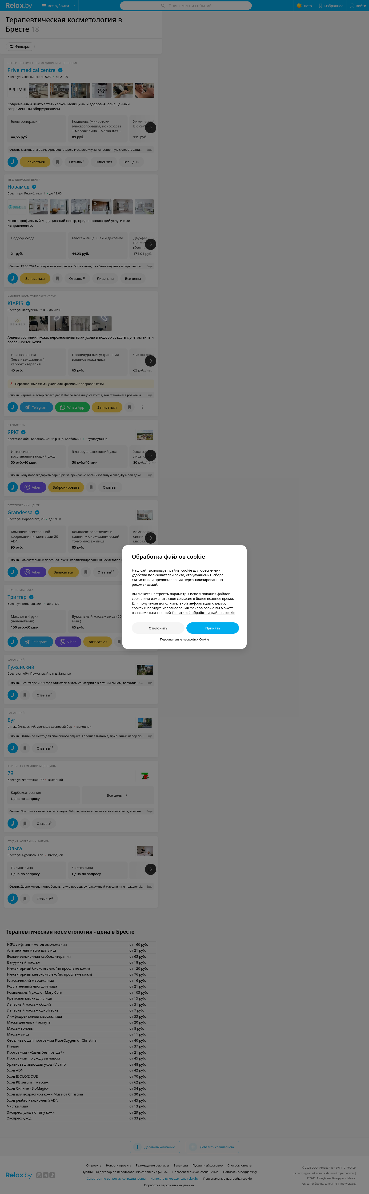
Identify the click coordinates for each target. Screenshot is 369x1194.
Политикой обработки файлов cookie (203, 612)
